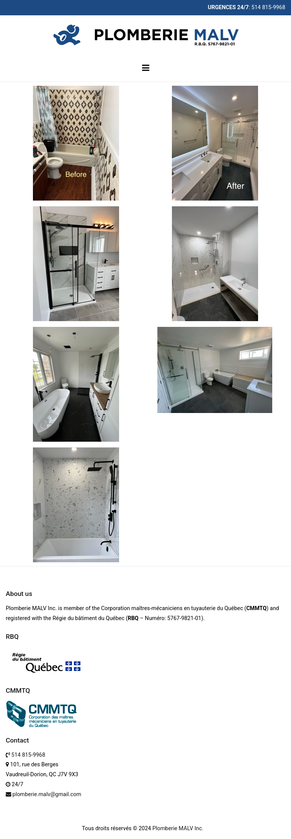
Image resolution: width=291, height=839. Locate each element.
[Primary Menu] (145, 68)
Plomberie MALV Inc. (177, 828)
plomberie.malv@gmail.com (47, 794)
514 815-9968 (28, 755)
